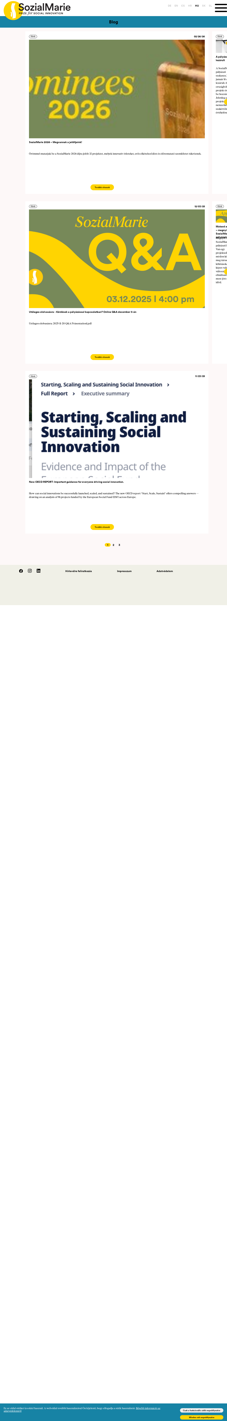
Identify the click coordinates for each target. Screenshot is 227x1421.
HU (197, 5)
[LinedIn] (36, 572)
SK (204, 5)
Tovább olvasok (102, 187)
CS (183, 5)
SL (210, 5)
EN (176, 5)
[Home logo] (35, 9)
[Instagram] (27, 572)
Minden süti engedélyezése (201, 1417)
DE (169, 5)
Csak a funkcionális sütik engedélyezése (201, 1410)
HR (190, 5)
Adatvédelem (165, 571)
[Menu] (221, 8)
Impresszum (124, 571)
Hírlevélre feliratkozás (78, 571)
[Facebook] (19, 572)
